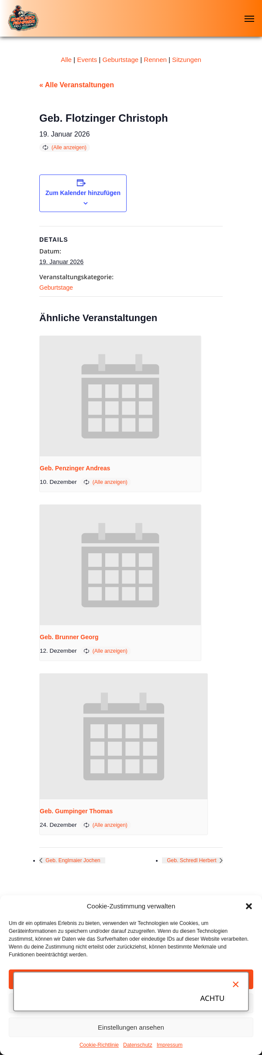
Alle (66, 59)
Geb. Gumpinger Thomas (76, 811)
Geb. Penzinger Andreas (75, 468)
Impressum (170, 1045)
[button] (249, 906)
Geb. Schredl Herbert (192, 860)
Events (87, 59)
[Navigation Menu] (249, 18)
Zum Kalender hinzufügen (83, 192)
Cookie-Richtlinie (99, 1045)
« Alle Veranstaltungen (76, 85)
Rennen (155, 59)
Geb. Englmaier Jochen (72, 860)
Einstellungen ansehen (131, 1027)
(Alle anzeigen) (69, 147)
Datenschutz (137, 1045)
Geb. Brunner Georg (69, 637)
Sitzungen (186, 59)
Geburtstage (121, 59)
